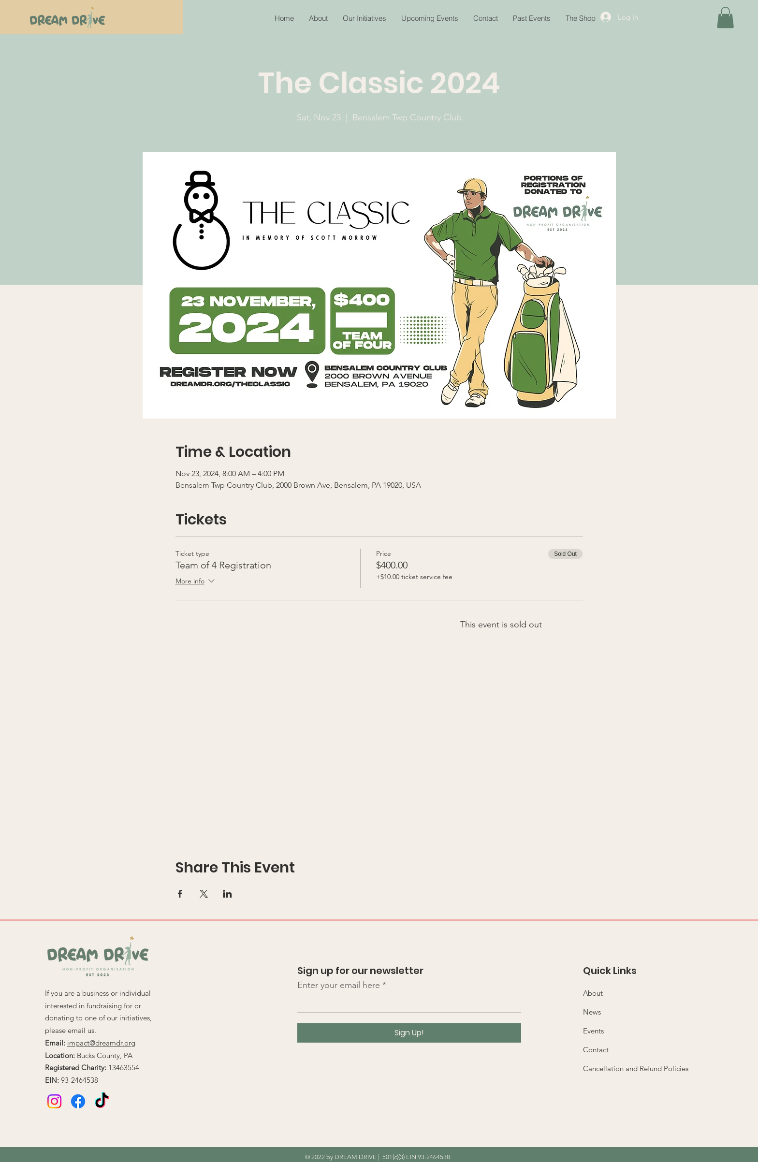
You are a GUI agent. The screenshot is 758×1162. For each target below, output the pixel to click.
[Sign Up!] (409, 1033)
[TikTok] (101, 1101)
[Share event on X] (203, 894)
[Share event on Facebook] (180, 894)
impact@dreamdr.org (101, 1042)
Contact (596, 1049)
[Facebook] (78, 1101)
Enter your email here (338, 985)
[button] (531, 18)
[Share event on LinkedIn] (227, 894)
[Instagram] (54, 1101)
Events (593, 1030)
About (593, 993)
